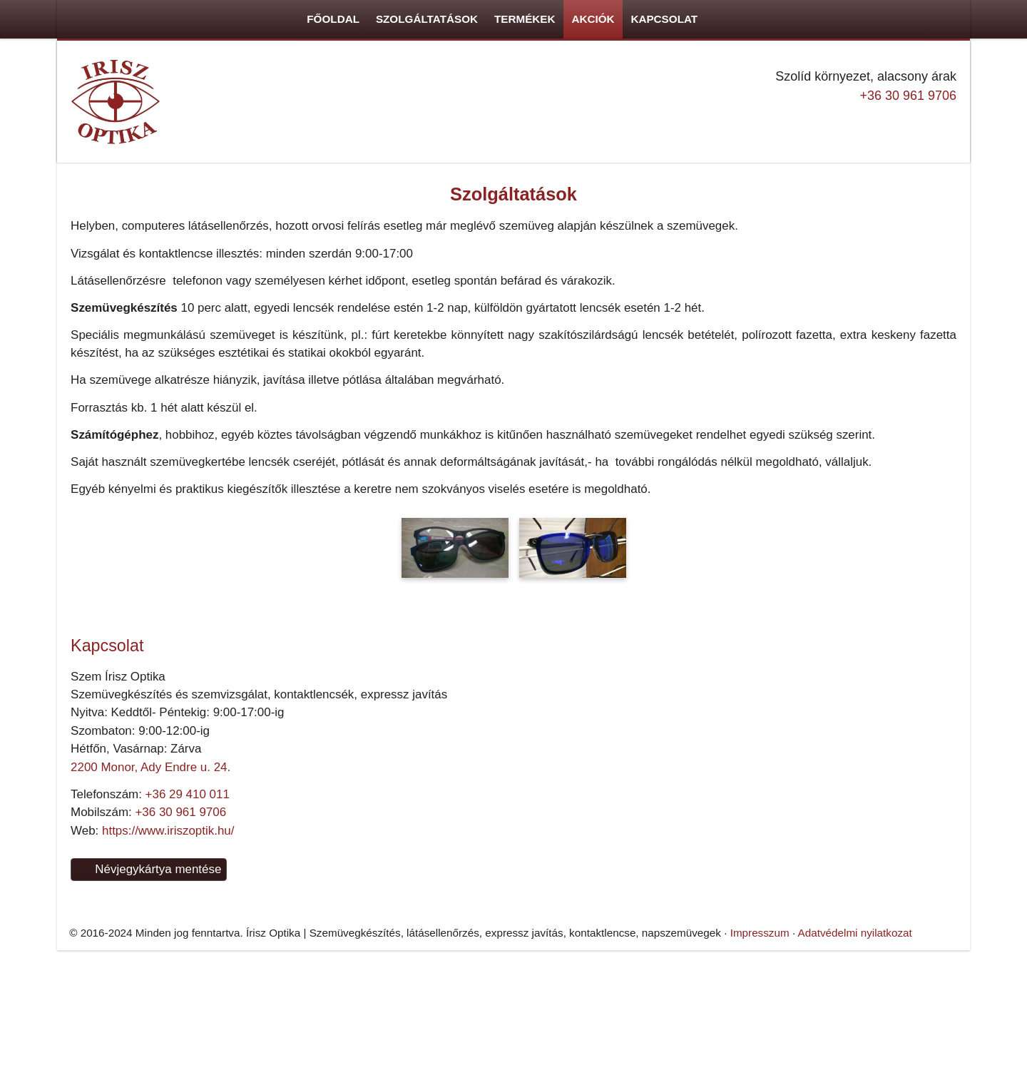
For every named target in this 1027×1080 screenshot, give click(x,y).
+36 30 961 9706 (44, 652)
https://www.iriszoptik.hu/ (89, 864)
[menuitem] (51, 263)
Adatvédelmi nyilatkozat (738, 816)
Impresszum (651, 816)
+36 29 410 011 (104, 838)
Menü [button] (47, 239)
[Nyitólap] (350, 830)
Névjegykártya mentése (59, 908)
